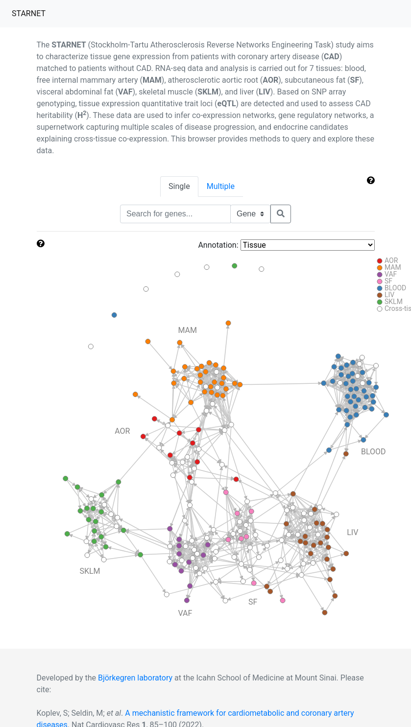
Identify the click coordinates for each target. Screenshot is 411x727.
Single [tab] (179, 186)
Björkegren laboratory (135, 677)
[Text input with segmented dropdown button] (175, 214)
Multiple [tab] (221, 186)
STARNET (30, 12)
